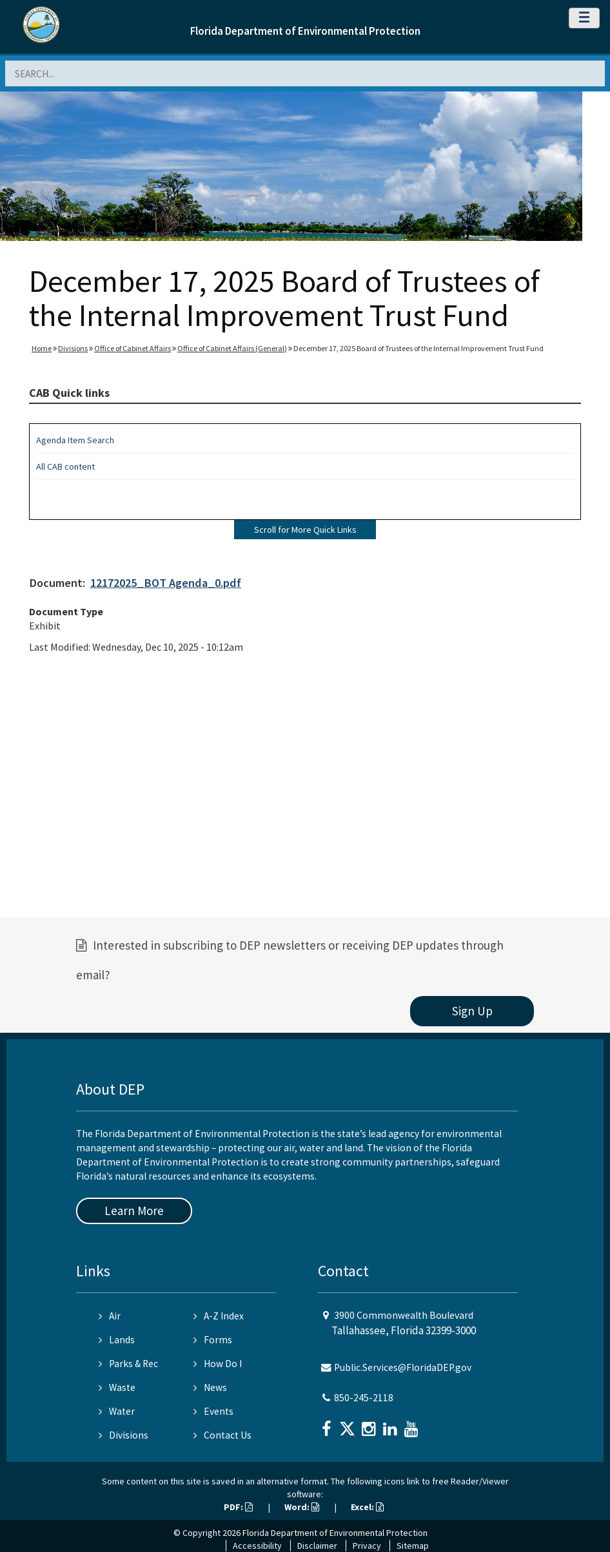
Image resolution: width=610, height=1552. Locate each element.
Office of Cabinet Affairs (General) (232, 348)
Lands (117, 1340)
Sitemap (413, 1545)
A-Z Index (218, 1316)
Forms (212, 1340)
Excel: (367, 1507)
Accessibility (257, 1545)
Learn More (134, 1210)
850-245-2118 (363, 1398)
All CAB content (65, 466)
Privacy (367, 1545)
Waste (117, 1387)
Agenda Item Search (75, 440)
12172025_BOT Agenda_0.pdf (165, 582)
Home (42, 348)
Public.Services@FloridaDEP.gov (402, 1367)
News (210, 1387)
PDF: (238, 1507)
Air (110, 1316)
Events (213, 1411)
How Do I (217, 1363)
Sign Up (472, 1011)
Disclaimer (317, 1545)
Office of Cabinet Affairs (132, 348)
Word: (301, 1507)
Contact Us (222, 1435)
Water (117, 1411)
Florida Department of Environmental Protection (305, 31)
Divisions (73, 348)
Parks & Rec (128, 1363)
